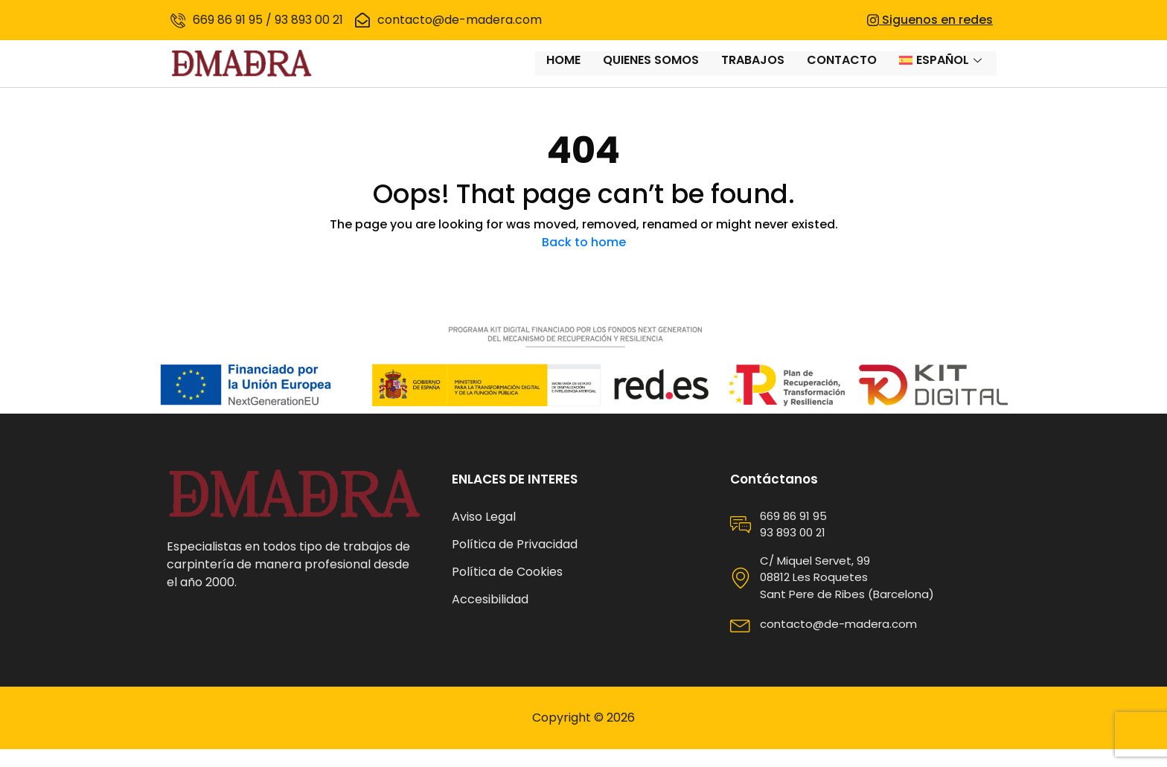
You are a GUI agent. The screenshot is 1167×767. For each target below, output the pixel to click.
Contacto (842, 72)
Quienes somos (651, 72)
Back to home (584, 260)
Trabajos (752, 72)
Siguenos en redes (930, 19)
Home (563, 72)
